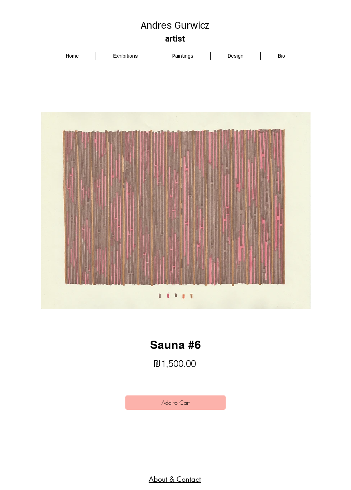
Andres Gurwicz (175, 25)
